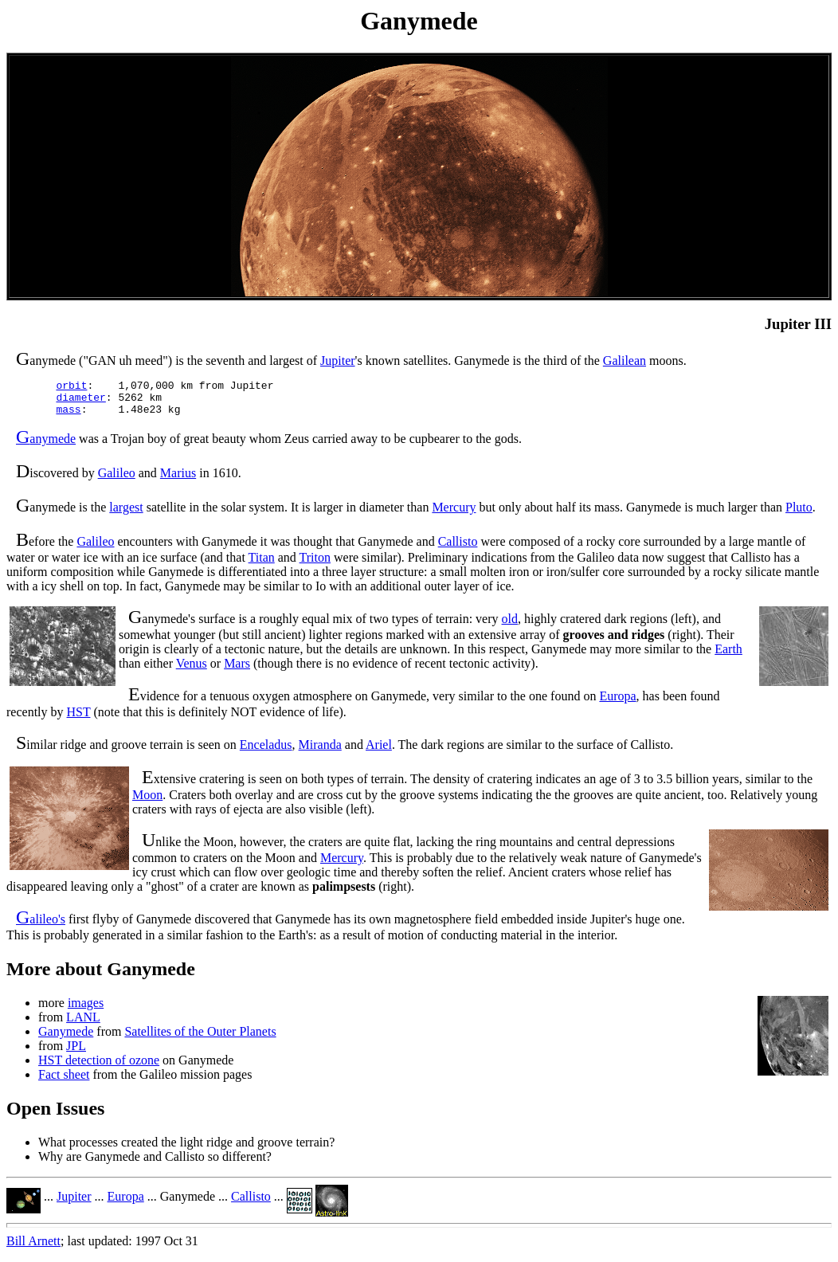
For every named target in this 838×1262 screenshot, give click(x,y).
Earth (728, 656)
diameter (80, 401)
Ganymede (65, 1038)
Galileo (116, 480)
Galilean (624, 360)
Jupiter (337, 360)
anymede (46, 446)
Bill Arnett (33, 1248)
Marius (178, 480)
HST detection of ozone (98, 1067)
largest (126, 514)
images (86, 1010)
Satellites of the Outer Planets (200, 1038)
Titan (262, 564)
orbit (71, 387)
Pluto (799, 514)
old (510, 626)
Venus (191, 670)
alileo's (40, 926)
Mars (237, 670)
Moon (147, 802)
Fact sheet (63, 1081)
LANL (83, 1024)
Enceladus (266, 751)
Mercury (454, 514)
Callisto (458, 548)
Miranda (320, 751)
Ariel (379, 751)
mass (68, 416)
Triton (315, 564)
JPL (76, 1053)
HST (79, 719)
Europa (617, 703)
